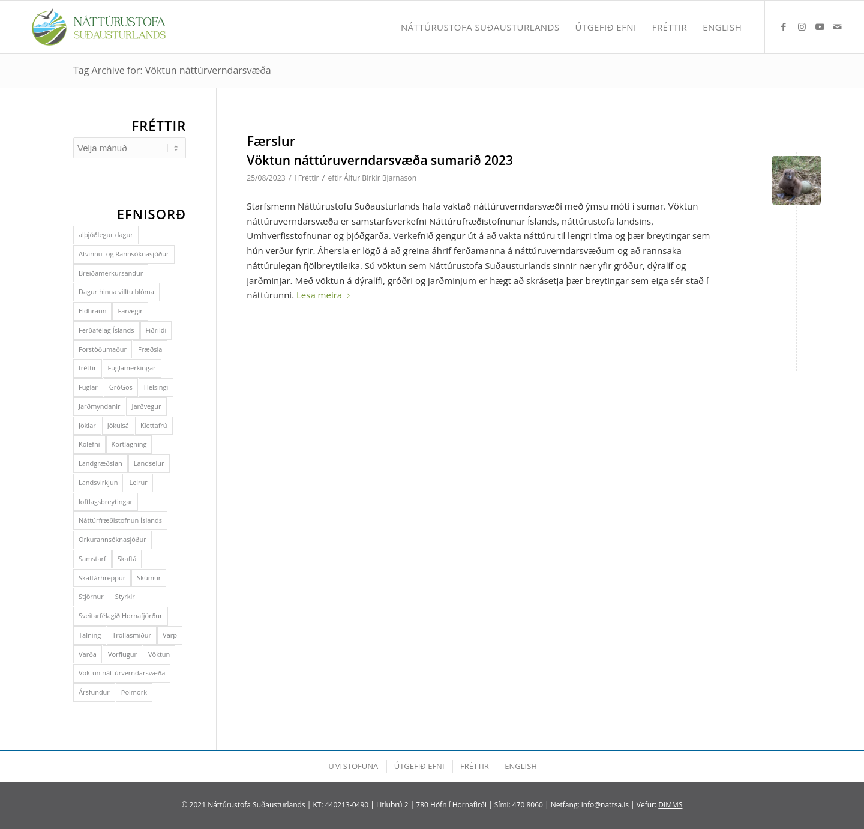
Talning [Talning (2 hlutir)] (90, 634)
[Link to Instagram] (802, 26)
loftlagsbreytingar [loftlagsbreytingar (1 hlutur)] (106, 501)
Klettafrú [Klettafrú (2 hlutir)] (153, 425)
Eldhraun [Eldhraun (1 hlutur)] (92, 310)
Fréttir (308, 178)
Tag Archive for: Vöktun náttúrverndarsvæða (172, 70)
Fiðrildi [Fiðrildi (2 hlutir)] (156, 329)
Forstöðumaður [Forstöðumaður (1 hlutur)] (103, 349)
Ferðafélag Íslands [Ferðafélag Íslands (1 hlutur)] (106, 329)
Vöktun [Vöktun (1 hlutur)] (159, 654)
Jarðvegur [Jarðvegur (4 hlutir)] (146, 406)
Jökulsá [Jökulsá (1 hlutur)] (118, 425)
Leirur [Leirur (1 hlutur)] (138, 482)
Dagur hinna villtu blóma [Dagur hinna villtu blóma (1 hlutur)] (116, 291)
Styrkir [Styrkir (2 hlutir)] (125, 596)
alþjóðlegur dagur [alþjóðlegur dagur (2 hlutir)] (106, 234)
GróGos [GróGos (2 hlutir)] (121, 386)
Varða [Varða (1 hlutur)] (88, 654)
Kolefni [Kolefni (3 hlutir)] (89, 443)
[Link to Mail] (838, 26)
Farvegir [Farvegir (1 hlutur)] (130, 310)
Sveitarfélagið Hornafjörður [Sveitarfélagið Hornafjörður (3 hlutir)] (121, 615)
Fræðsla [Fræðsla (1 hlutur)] (150, 349)
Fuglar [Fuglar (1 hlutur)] (88, 386)
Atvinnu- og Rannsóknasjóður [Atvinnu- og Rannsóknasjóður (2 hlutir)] (124, 253)
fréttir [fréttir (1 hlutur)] (88, 367)
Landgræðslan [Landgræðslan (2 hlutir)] (100, 463)
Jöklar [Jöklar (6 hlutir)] (87, 425)
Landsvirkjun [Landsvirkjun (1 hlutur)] (98, 482)
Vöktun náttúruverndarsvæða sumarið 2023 (380, 160)
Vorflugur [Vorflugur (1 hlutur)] (122, 654)
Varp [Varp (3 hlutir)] (170, 634)
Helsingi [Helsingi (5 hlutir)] (156, 386)
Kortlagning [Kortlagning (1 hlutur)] (129, 443)
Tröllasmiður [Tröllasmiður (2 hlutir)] (131, 634)
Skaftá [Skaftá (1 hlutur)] (127, 558)
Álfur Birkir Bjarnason (380, 178)
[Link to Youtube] (820, 26)
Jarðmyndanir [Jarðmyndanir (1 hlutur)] (99, 406)
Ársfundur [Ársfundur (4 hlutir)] (94, 691)
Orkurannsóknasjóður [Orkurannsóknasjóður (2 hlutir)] (112, 539)
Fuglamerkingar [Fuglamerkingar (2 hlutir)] (132, 367)
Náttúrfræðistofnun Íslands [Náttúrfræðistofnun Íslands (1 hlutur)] (120, 520)
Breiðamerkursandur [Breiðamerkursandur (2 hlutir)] (111, 272)
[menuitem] (480, 27)
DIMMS (670, 805)
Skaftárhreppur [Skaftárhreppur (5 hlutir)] (102, 577)
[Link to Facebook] (784, 26)
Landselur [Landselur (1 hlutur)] (149, 463)
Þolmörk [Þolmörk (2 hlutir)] (134, 691)
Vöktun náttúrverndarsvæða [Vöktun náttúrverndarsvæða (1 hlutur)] (122, 672)
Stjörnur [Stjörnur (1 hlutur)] (91, 596)
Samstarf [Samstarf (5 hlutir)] (92, 558)
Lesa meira (325, 295)
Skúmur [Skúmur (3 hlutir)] (149, 577)
